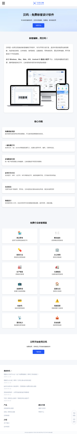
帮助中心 (41, 412)
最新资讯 (8, 371)
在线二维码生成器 (9, 412)
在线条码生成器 (9, 408)
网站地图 (50, 432)
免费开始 (38, 25)
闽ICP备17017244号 (43, 432)
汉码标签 (6, 415)
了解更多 (38, 352)
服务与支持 (42, 408)
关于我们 (6, 423)
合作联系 (6, 426)
